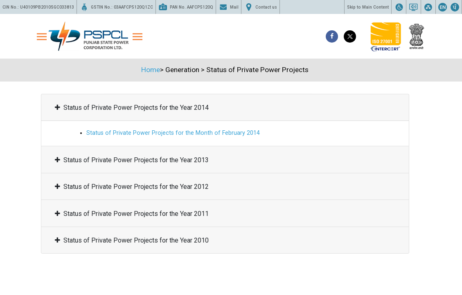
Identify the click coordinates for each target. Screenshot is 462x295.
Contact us (260, 6)
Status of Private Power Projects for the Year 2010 (132, 240)
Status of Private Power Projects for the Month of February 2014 (173, 132)
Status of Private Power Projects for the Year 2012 (132, 187)
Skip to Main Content (368, 7)
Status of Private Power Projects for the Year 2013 (132, 160)
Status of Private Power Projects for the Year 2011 (132, 214)
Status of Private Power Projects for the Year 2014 (132, 107)
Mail (229, 6)
